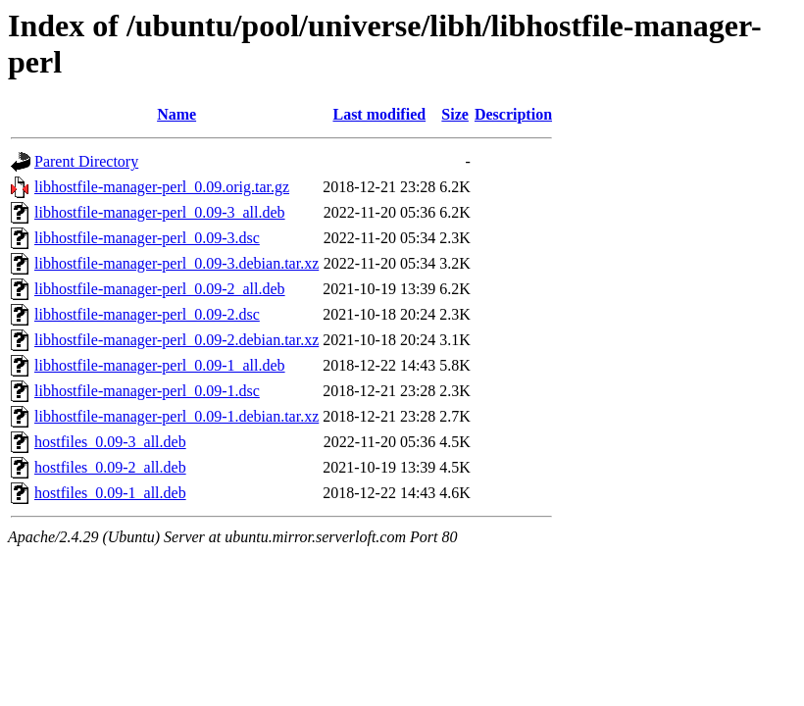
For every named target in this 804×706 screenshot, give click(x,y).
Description (513, 114)
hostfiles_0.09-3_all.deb (110, 441)
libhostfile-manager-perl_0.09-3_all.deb (159, 212)
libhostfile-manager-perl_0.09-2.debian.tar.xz (176, 339)
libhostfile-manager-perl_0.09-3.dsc (147, 237)
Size (455, 114)
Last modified (379, 114)
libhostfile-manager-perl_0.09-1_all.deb (159, 365)
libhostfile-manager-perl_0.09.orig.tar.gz (161, 186)
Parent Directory (86, 161)
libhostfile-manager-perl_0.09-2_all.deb (159, 288)
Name (176, 114)
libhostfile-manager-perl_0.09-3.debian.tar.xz (176, 263)
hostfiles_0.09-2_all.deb (110, 467)
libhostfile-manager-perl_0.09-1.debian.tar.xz (176, 416)
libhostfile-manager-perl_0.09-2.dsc (147, 314)
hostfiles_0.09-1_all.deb (110, 492)
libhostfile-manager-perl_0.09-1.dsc (147, 390)
